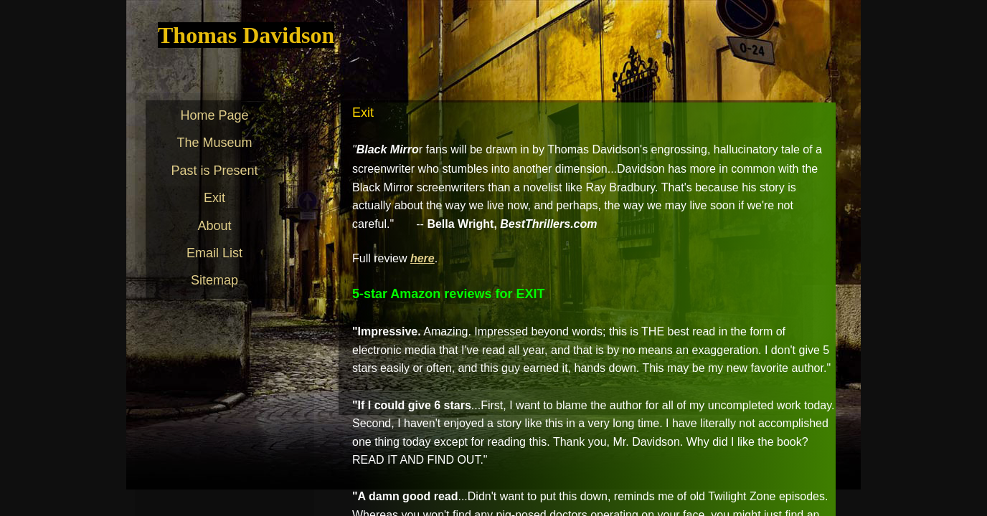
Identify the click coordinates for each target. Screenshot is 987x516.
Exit (214, 198)
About (214, 226)
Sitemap (214, 280)
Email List (214, 253)
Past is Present (214, 170)
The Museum (214, 142)
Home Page (214, 115)
